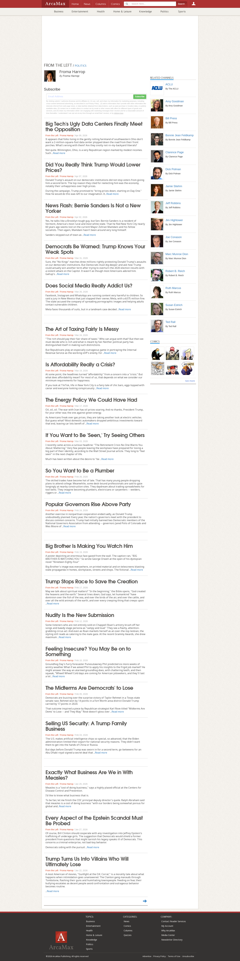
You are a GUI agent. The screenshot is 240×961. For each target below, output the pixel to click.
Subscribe (139, 97)
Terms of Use (174, 956)
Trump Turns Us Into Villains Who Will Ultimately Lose (86, 861)
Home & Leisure (122, 11)
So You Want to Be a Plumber (79, 470)
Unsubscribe (188, 956)
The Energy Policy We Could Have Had (91, 399)
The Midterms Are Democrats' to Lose (89, 687)
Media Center (168, 935)
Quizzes (127, 935)
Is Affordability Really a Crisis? (80, 364)
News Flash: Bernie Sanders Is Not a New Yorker (93, 207)
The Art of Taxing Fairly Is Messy (82, 328)
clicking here (118, 113)
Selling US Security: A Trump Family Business (86, 725)
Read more (59, 153)
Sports (182, 11)
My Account (167, 925)
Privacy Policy (159, 956)
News (126, 921)
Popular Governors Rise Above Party (88, 504)
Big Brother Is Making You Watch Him (89, 545)
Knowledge (145, 11)
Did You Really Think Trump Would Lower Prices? (92, 167)
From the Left (51, 135)
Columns (128, 930)
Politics (164, 11)
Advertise (146, 956)
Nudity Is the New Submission (79, 614)
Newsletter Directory (171, 939)
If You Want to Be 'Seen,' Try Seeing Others (94, 435)
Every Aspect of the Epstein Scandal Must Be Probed (94, 820)
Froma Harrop (66, 135)
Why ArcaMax (168, 930)
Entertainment (80, 11)
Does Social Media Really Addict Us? (88, 285)
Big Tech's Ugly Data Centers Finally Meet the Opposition (93, 126)
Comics (127, 925)
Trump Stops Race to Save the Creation (91, 581)
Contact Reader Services (173, 921)
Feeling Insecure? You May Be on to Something (88, 651)
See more (190, 380)
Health (101, 11)
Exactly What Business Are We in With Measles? (89, 774)
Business (58, 11)
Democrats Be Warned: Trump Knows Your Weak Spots (95, 248)
